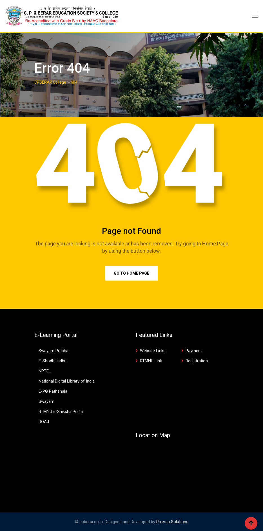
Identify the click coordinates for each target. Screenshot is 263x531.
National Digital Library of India (67, 381)
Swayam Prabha (53, 350)
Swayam (46, 401)
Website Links (153, 350)
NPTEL (45, 371)
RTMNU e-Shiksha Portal (61, 411)
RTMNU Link (151, 360)
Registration (197, 360)
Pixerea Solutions (172, 521)
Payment (194, 350)
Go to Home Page (131, 273)
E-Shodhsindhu (52, 360)
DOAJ (44, 421)
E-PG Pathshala (53, 391)
